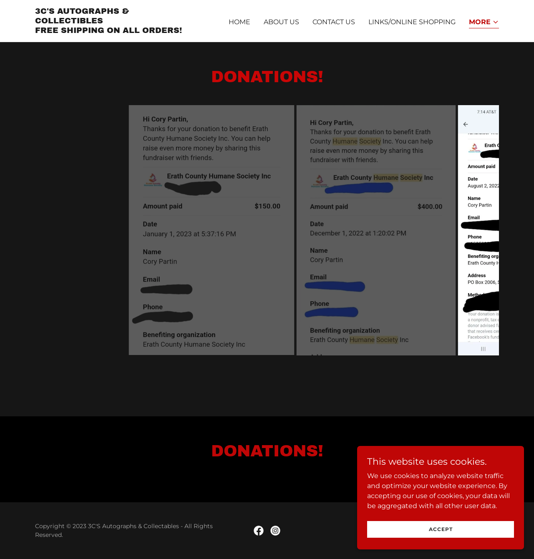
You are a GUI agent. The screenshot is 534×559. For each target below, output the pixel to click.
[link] (116, 31)
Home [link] (239, 22)
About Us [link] (281, 22)
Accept (441, 529)
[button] (484, 22)
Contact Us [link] (333, 22)
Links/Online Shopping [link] (412, 22)
